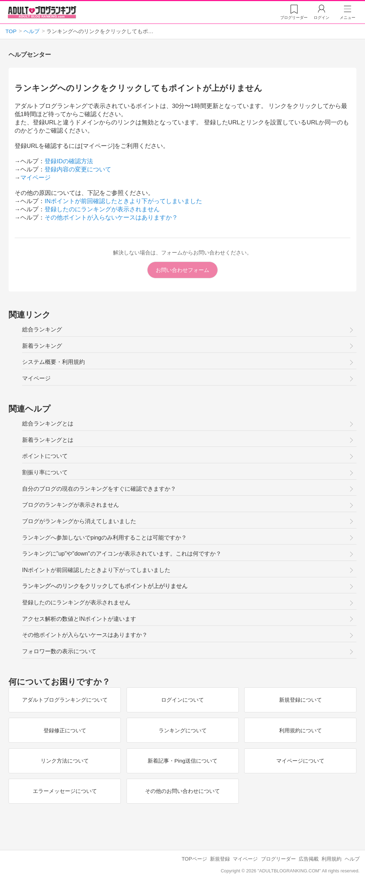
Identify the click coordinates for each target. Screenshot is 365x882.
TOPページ (194, 859)
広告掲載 (309, 859)
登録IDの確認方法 (69, 161)
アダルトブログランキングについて (64, 700)
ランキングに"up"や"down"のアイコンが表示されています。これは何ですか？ (121, 554)
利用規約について (300, 730)
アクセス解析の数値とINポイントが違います (79, 619)
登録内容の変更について (78, 169)
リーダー (294, 17)
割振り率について (45, 472)
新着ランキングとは (47, 440)
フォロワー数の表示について (59, 651)
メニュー (347, 17)
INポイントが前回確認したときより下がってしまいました (123, 201)
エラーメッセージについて (64, 791)
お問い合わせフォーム (182, 270)
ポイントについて (45, 456)
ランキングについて (182, 730)
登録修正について (64, 730)
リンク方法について (65, 761)
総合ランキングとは (47, 424)
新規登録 (220, 859)
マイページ (35, 177)
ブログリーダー (278, 859)
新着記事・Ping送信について (182, 761)
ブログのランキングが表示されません (70, 505)
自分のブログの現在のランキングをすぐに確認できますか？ (99, 489)
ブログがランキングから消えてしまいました (79, 521)
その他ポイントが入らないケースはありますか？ (111, 217)
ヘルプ (352, 859)
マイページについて (300, 761)
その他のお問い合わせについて (182, 791)
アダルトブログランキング (42, 12)
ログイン (321, 17)
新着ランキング (42, 346)
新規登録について (300, 700)
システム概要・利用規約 (53, 362)
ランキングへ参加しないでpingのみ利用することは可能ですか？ (104, 538)
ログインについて (182, 700)
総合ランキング (42, 329)
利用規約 (331, 859)
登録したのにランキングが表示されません (102, 209)
